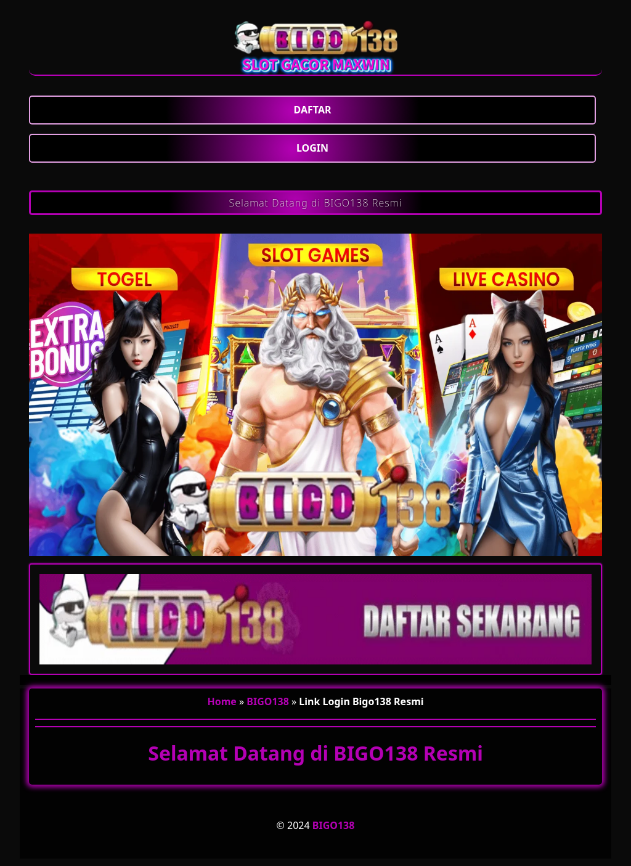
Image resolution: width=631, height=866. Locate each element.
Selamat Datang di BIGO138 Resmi (315, 203)
